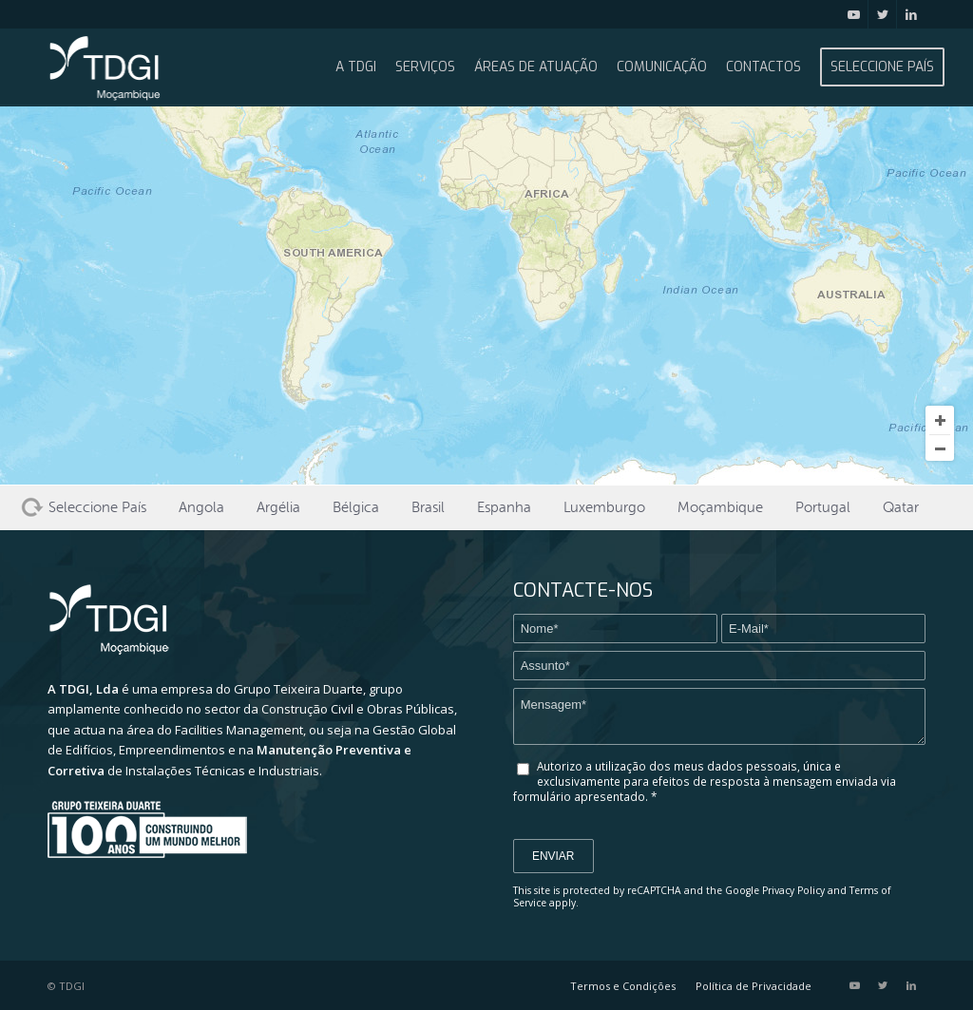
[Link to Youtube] (854, 14)
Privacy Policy (793, 890)
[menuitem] (356, 67)
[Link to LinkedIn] (911, 14)
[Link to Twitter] (882, 14)
